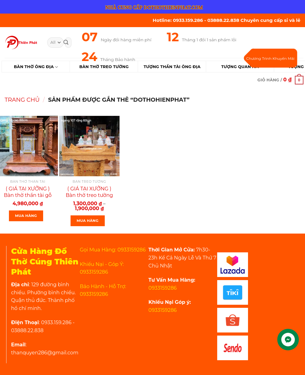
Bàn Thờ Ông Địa (36, 67)
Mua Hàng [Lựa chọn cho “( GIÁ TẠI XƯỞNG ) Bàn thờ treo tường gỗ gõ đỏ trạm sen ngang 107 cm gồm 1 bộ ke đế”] (88, 220)
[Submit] (66, 42)
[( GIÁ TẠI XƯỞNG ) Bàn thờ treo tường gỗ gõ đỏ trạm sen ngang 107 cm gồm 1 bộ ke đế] (89, 146)
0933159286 (162, 288)
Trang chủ (22, 99)
